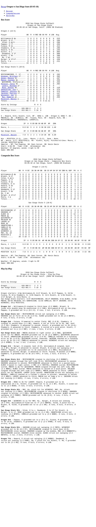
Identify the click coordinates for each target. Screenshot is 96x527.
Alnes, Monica (7, 89)
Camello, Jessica (9, 105)
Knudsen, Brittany (9, 87)
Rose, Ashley (8, 101)
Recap (3, 7)
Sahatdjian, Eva (8, 103)
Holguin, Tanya (8, 96)
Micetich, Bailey (9, 114)
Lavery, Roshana (9, 98)
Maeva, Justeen (8, 92)
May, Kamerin (8, 112)
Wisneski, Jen (7, 110)
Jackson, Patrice (9, 107)
